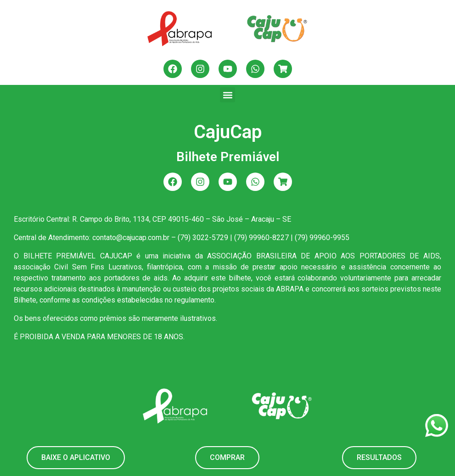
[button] (227, 94)
